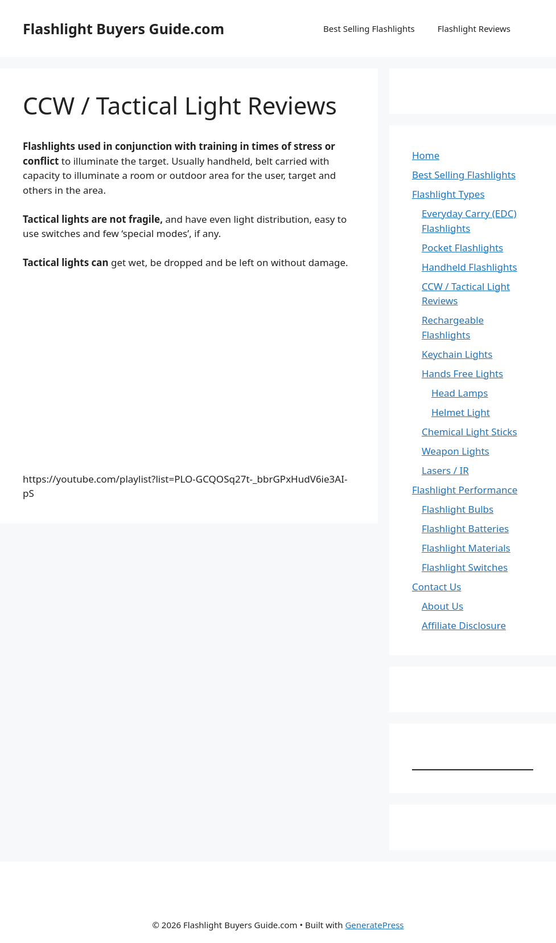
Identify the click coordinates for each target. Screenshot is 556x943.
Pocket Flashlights (462, 247)
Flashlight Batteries (465, 528)
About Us (442, 606)
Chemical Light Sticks (469, 431)
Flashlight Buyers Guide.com (123, 28)
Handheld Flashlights (469, 266)
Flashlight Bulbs (457, 509)
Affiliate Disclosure (464, 625)
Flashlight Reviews (474, 28)
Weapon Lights (455, 451)
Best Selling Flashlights (369, 28)
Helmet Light (460, 412)
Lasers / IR (445, 470)
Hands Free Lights (462, 373)
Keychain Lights (457, 354)
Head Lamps (459, 392)
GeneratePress (374, 924)
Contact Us (437, 586)
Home (425, 155)
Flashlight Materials (466, 547)
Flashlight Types (448, 194)
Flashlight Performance (464, 489)
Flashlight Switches (465, 567)
